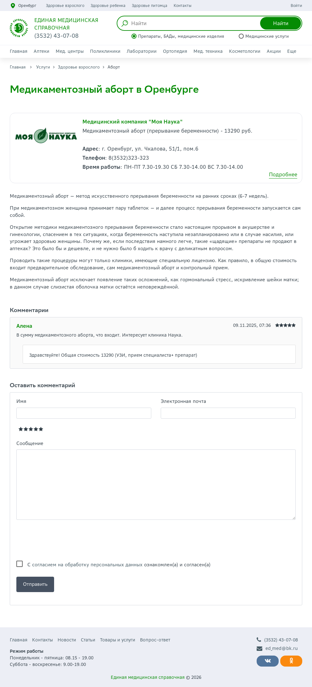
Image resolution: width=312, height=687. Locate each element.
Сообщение (29, 443)
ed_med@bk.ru (277, 648)
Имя (21, 401)
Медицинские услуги (267, 36)
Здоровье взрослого (65, 5)
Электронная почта (183, 401)
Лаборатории (142, 51)
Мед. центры (70, 51)
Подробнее (283, 174)
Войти (296, 5)
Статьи (88, 640)
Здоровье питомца (149, 5)
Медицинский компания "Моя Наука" (132, 121)
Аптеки (41, 51)
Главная (18, 51)
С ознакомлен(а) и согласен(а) (118, 565)
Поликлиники (105, 51)
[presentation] (64, 540)
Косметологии (244, 51)
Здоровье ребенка (108, 5)
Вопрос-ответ (155, 640)
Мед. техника (208, 51)
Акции (274, 51)
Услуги (43, 67)
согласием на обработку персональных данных (87, 565)
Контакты (183, 5)
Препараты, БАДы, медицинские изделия (181, 36)
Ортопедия (175, 51)
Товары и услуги (117, 640)
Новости (67, 640)
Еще (291, 51)
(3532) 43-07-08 (277, 640)
